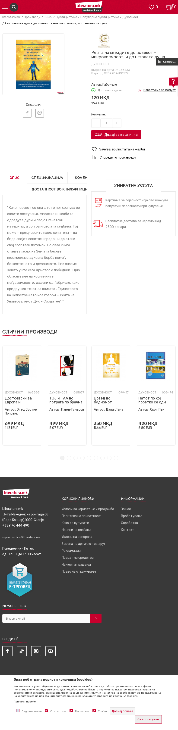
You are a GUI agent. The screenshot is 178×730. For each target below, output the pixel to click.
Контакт (127, 530)
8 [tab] (109, 458)
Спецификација (47, 178)
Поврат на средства (78, 558)
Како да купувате (75, 523)
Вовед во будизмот (103, 400)
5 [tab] (89, 458)
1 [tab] (62, 458)
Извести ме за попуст (159, 90)
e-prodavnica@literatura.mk (21, 537)
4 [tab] (82, 458)
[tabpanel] (22, 396)
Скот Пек (157, 410)
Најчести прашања (76, 565)
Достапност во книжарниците (62, 189)
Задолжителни (32, 711)
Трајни (102, 711)
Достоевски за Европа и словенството (18, 402)
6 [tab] (96, 458)
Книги (48, 17)
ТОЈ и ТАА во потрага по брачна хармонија (66, 402)
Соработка (129, 523)
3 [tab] (75, 458)
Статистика (58, 711)
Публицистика (66, 17)
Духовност (130, 17)
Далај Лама (114, 410)
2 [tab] (69, 458)
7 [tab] (102, 458)
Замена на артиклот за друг (83, 544)
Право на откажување (79, 572)
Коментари (85, 178)
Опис (14, 178)
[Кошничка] (170, 6)
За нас (126, 509)
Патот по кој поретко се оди (152, 400)
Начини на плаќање (77, 530)
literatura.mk (11, 17)
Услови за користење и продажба (88, 509)
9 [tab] (116, 458)
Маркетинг (82, 711)
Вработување (132, 516)
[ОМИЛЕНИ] (151, 6)
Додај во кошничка (121, 135)
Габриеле (109, 85)
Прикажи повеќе (25, 701)
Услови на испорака (77, 537)
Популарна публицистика (99, 17)
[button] (133, 149)
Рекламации (71, 551)
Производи (32, 17)
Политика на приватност (81, 516)
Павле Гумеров (72, 410)
